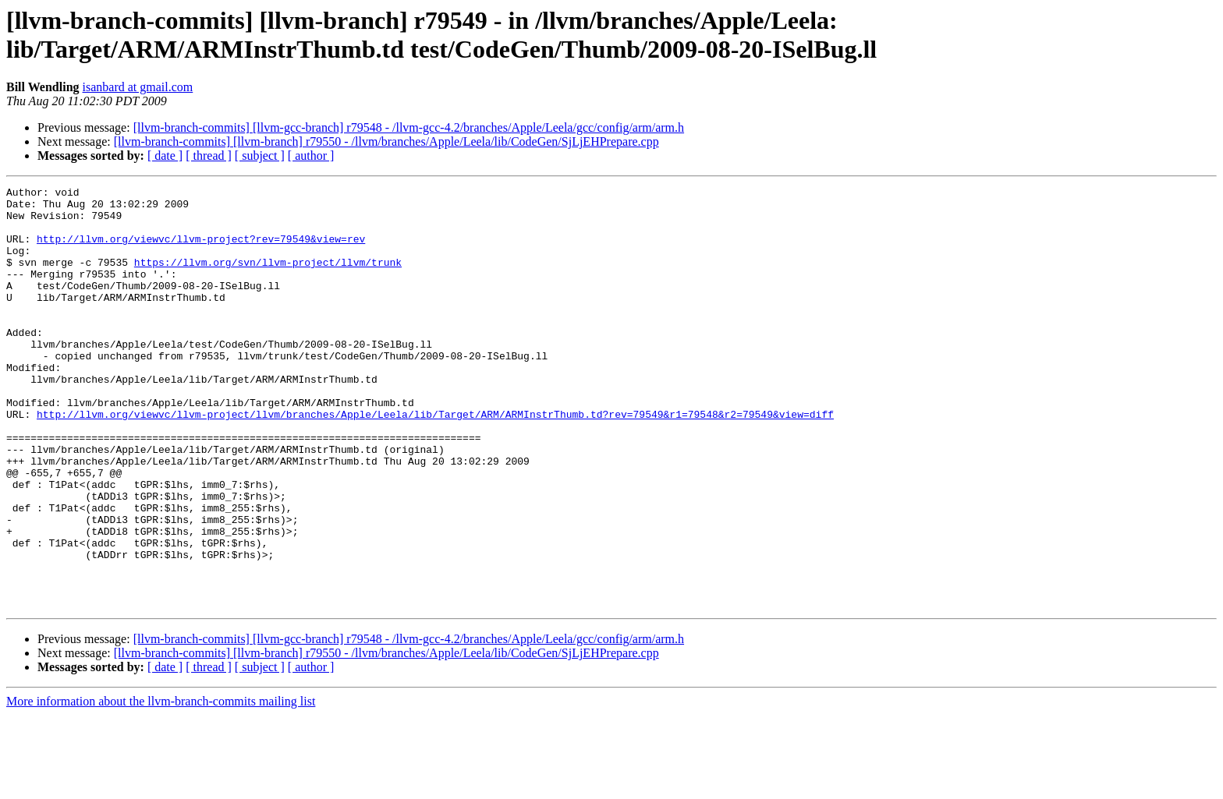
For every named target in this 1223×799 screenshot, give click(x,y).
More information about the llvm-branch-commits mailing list (160, 785)
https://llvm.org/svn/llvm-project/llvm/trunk (268, 278)
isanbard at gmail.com (138, 87)
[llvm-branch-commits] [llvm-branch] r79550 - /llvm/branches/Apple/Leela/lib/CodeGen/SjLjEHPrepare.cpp (386, 141)
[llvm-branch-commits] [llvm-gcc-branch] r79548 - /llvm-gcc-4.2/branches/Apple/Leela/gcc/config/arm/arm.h (408, 127)
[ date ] (165, 155)
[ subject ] (260, 155)
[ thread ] (209, 155)
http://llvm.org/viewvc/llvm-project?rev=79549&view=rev (201, 250)
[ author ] (311, 155)
